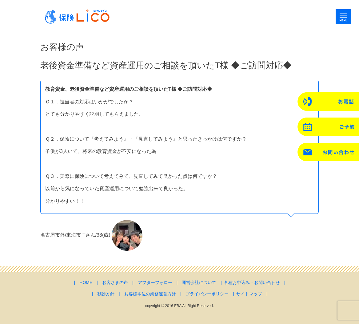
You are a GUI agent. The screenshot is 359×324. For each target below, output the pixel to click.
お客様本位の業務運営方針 (150, 293)
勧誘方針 (105, 293)
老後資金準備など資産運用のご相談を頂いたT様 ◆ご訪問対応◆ (166, 65)
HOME (85, 282)
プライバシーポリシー (207, 293)
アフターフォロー (155, 282)
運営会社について (199, 282)
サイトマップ (249, 293)
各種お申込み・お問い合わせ (252, 282)
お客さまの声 (115, 282)
